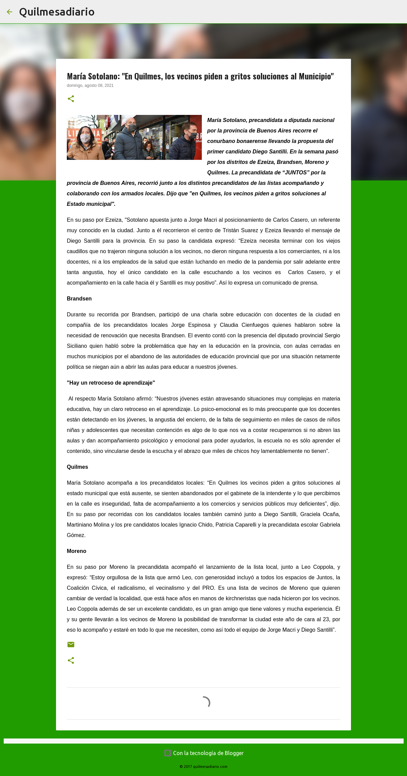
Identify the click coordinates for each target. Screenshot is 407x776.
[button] (71, 99)
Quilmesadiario (57, 11)
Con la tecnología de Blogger (204, 753)
